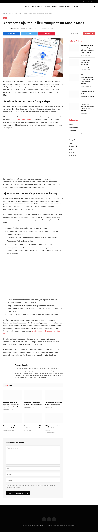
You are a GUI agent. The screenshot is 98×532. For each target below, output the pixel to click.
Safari (71, 149)
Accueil (27, 7)
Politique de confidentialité (36, 525)
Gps (20, 13)
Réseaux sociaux (37, 7)
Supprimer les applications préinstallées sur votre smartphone (86, 63)
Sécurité (72, 152)
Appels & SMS (73, 127)
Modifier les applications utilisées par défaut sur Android (87, 107)
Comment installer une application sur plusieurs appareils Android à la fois (11, 404)
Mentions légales (50, 525)
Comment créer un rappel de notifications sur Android (33, 427)
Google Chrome (74, 140)
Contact (24, 525)
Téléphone (75, 7)
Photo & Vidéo (73, 146)
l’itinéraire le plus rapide (22, 120)
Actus (71, 124)
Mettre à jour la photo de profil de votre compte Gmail (33, 403)
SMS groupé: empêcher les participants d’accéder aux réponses (53, 428)
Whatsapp (72, 155)
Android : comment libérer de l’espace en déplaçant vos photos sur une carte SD (87, 49)
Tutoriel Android (50, 7)
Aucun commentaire (35, 28)
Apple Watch (73, 131)
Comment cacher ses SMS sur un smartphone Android (87, 94)
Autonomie (72, 137)
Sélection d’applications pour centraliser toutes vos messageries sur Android (87, 79)
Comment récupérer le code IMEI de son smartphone (53, 403)
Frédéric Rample (14, 28)
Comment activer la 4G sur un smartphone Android (12, 427)
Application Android (75, 134)
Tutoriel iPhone (64, 7)
